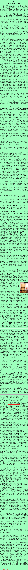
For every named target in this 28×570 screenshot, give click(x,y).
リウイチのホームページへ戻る (4, 569)
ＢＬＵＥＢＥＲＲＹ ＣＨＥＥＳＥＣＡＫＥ (14, 404)
